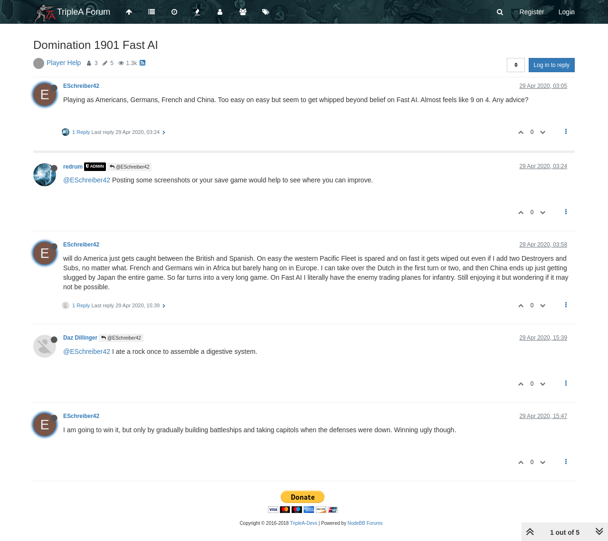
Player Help (64, 62)
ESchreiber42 (81, 86)
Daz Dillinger (80, 337)
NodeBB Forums (365, 523)
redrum (73, 166)
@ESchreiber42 (130, 167)
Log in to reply (552, 65)
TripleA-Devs (303, 523)
